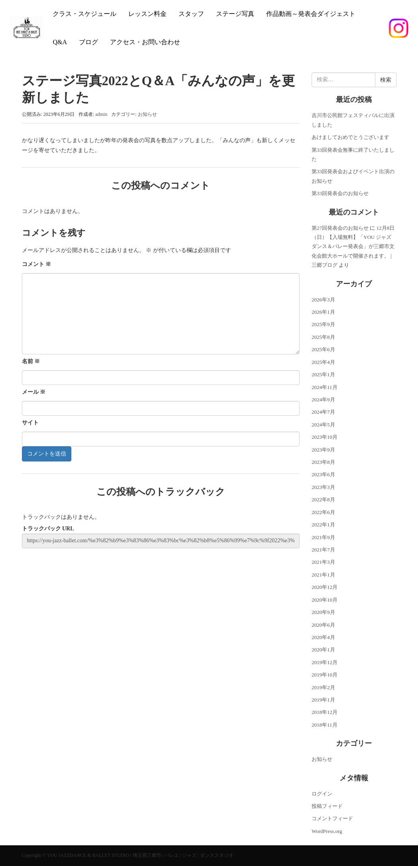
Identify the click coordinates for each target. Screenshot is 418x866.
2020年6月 (323, 625)
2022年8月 (323, 499)
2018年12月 (325, 712)
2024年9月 (323, 400)
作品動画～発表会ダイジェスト (310, 13)
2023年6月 (323, 474)
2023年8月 (323, 462)
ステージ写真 (235, 13)
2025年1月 (323, 374)
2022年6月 (323, 512)
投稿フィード (327, 806)
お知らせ (147, 114)
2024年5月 (323, 425)
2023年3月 (323, 487)
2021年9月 (323, 537)
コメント (36, 264)
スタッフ (191, 13)
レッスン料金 (147, 13)
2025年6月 (323, 349)
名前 (31, 361)
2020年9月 (323, 612)
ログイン (322, 794)
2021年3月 (323, 562)
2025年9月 (323, 324)
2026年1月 (323, 312)
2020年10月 (325, 600)
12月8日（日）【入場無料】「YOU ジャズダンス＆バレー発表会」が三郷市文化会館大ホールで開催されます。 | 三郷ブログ (353, 246)
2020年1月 (323, 650)
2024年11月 (325, 387)
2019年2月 (323, 687)
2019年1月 (323, 700)
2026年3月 (323, 300)
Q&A (60, 42)
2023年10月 (325, 437)
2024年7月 (323, 412)
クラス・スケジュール (84, 13)
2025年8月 (323, 337)
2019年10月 (325, 675)
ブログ (88, 42)
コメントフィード (332, 818)
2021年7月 (323, 550)
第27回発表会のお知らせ (340, 228)
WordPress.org (327, 831)
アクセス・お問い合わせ (145, 42)
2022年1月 (323, 525)
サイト (30, 423)
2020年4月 (323, 637)
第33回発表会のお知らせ (340, 193)
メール (34, 392)
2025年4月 (323, 362)
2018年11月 (325, 725)
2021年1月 (323, 575)
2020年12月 (325, 587)
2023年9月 (323, 450)
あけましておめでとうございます (350, 137)
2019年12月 (325, 662)
